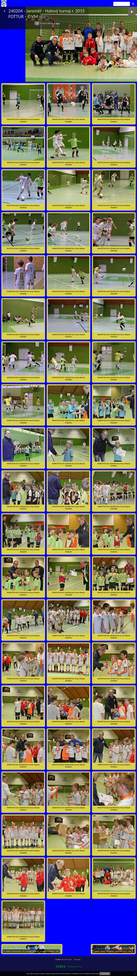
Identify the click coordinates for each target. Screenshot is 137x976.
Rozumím (105, 974)
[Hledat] (121, 4)
